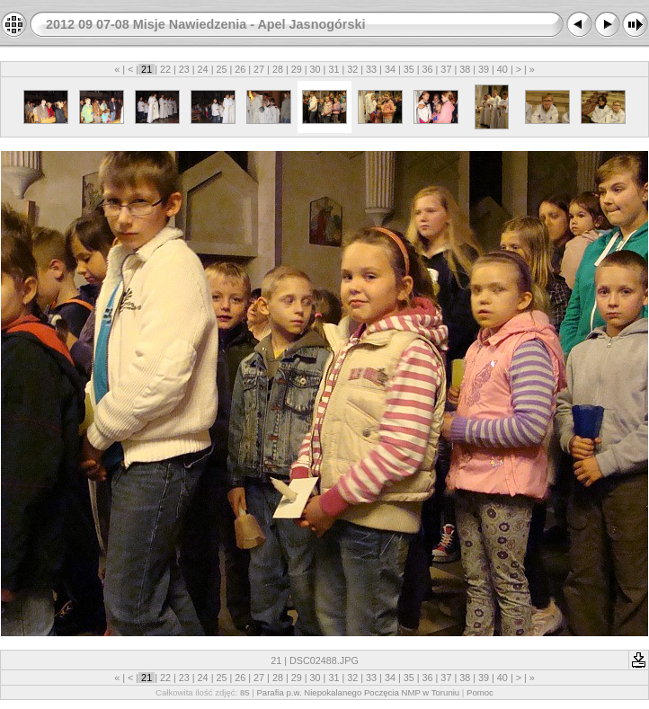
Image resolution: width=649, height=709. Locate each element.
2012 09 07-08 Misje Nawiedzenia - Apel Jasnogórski (205, 24)
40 (502, 69)
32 (352, 69)
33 (371, 69)
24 (203, 69)
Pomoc (480, 692)
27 (259, 69)
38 (465, 69)
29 (297, 69)
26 (240, 69)
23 (184, 69)
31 (333, 69)
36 (428, 69)
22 (165, 69)
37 (446, 69)
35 (409, 69)
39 (484, 69)
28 (278, 69)
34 (390, 69)
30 (315, 69)
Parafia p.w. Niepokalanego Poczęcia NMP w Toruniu (357, 692)
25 (221, 69)
